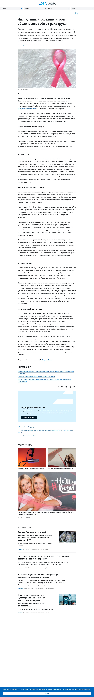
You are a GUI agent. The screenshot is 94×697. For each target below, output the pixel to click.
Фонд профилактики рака (28, 435)
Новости (20, 568)
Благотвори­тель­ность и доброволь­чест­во (43, 568)
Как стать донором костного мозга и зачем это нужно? (36, 376)
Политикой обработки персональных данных (76, 689)
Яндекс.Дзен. (47, 360)
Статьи (20, 549)
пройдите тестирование (27, 109)
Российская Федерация (28, 427)
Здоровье (36, 45)
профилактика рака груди (28, 430)
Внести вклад (29, 417)
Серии (19, 15)
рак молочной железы (44, 430)
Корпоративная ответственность (39, 549)
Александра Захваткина (25, 45)
